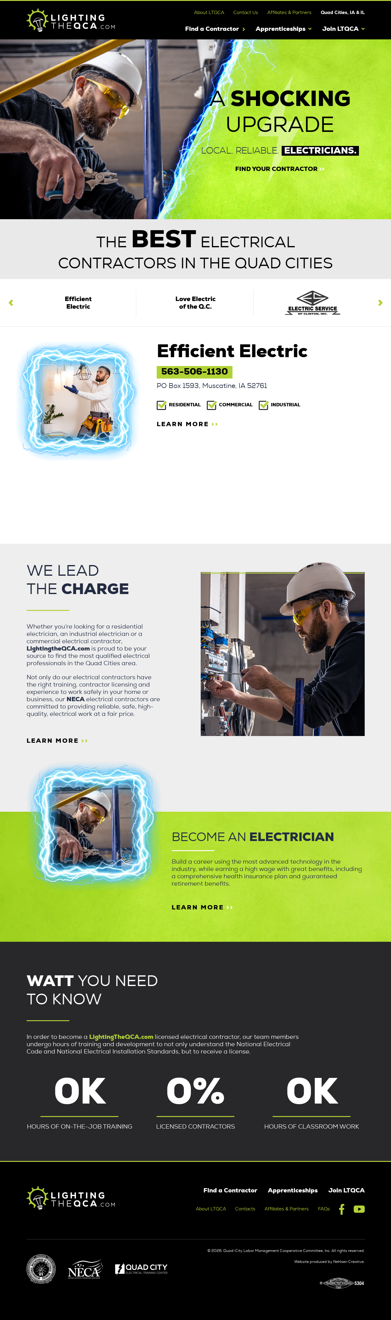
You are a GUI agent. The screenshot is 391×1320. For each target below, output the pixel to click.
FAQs (324, 1209)
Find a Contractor (212, 29)
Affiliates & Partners (289, 12)
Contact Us (245, 12)
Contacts (245, 1209)
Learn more (203, 908)
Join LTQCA (340, 29)
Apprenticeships (280, 29)
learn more (188, 424)
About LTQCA (209, 12)
